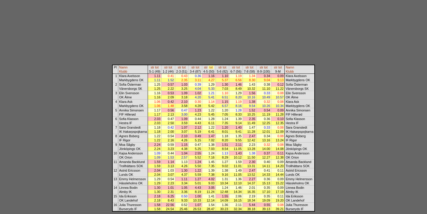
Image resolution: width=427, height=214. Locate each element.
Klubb (123, 71)
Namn (123, 67)
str (152, 67)
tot (157, 67)
